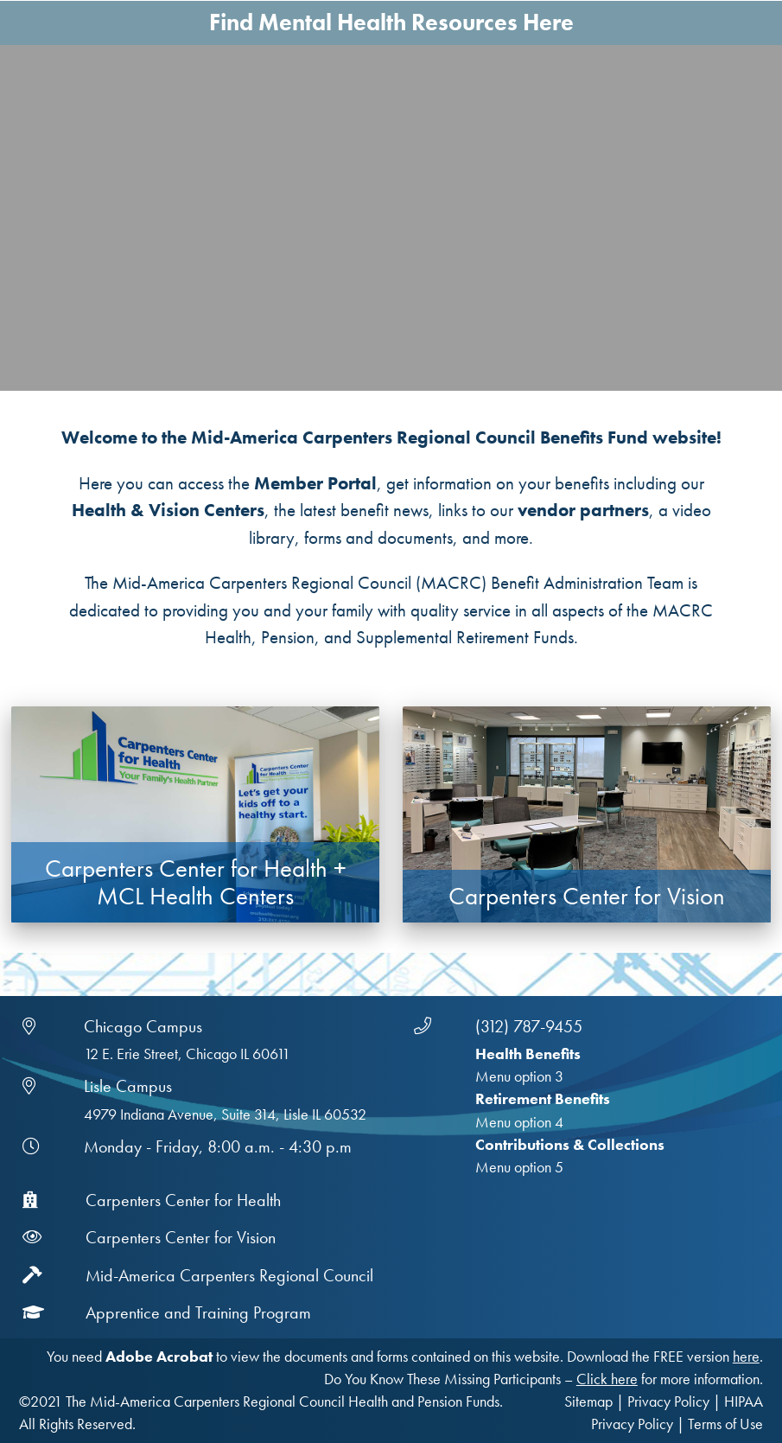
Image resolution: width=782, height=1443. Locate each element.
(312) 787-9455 (528, 1026)
